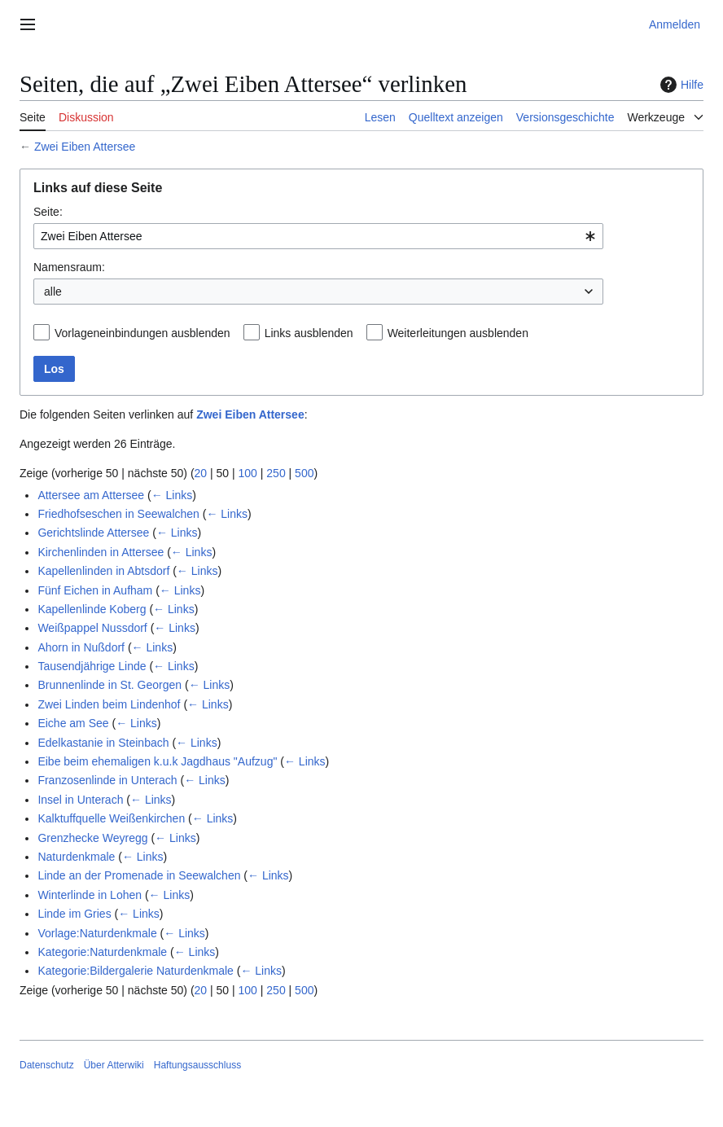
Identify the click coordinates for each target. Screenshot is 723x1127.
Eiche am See (72, 723)
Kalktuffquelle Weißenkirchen (111, 818)
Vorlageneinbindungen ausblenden (142, 333)
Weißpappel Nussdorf (92, 627)
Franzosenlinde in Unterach (107, 780)
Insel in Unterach (80, 799)
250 (275, 473)
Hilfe (679, 85)
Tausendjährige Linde (91, 666)
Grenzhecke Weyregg (92, 837)
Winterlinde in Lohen (89, 894)
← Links (172, 495)
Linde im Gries (74, 913)
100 (248, 473)
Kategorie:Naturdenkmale (102, 951)
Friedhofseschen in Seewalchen (118, 513)
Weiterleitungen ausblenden (458, 333)
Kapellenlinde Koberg (91, 609)
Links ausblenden (309, 333)
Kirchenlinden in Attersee (100, 552)
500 (304, 473)
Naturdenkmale (76, 856)
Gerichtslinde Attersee (93, 532)
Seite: (48, 211)
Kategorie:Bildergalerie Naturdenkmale (135, 970)
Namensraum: (69, 267)
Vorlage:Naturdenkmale (96, 933)
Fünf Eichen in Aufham (94, 590)
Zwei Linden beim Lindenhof (108, 704)
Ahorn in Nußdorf (81, 647)
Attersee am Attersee (90, 495)
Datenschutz (47, 1065)
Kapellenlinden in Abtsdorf (103, 570)
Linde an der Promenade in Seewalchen (138, 875)
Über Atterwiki (114, 1065)
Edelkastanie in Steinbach (103, 742)
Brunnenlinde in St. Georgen (109, 684)
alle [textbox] (53, 291)
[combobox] (318, 236)
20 (201, 473)
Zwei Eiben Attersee (85, 146)
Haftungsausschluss (197, 1065)
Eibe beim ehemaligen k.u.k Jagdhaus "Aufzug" (157, 761)
